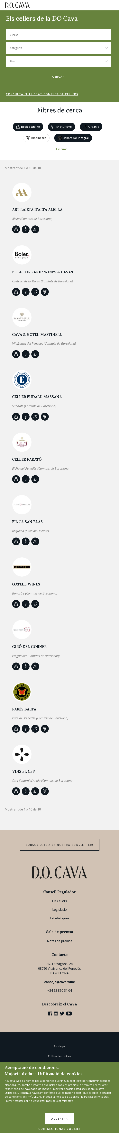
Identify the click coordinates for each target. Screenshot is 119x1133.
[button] (112, 5)
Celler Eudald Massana (37, 396)
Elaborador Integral (73, 138)
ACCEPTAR (59, 1118)
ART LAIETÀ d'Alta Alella (37, 209)
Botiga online (28, 127)
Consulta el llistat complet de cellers (42, 94)
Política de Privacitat (96, 1096)
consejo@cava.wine (59, 982)
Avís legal (59, 1046)
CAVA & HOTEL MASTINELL (37, 334)
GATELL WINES (26, 584)
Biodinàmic (36, 138)
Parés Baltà (24, 709)
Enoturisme (61, 127)
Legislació (59, 909)
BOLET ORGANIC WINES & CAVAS (42, 272)
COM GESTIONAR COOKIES (59, 1129)
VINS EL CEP (23, 771)
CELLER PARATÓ (27, 459)
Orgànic (91, 127)
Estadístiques (59, 918)
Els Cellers (59, 901)
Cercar (58, 76)
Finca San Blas (27, 521)
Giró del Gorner (29, 646)
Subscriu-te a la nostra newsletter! (59, 845)
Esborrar (61, 149)
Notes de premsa (59, 941)
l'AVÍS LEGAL (34, 1096)
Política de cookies (59, 1056)
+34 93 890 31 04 (59, 990)
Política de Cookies (67, 1096)
